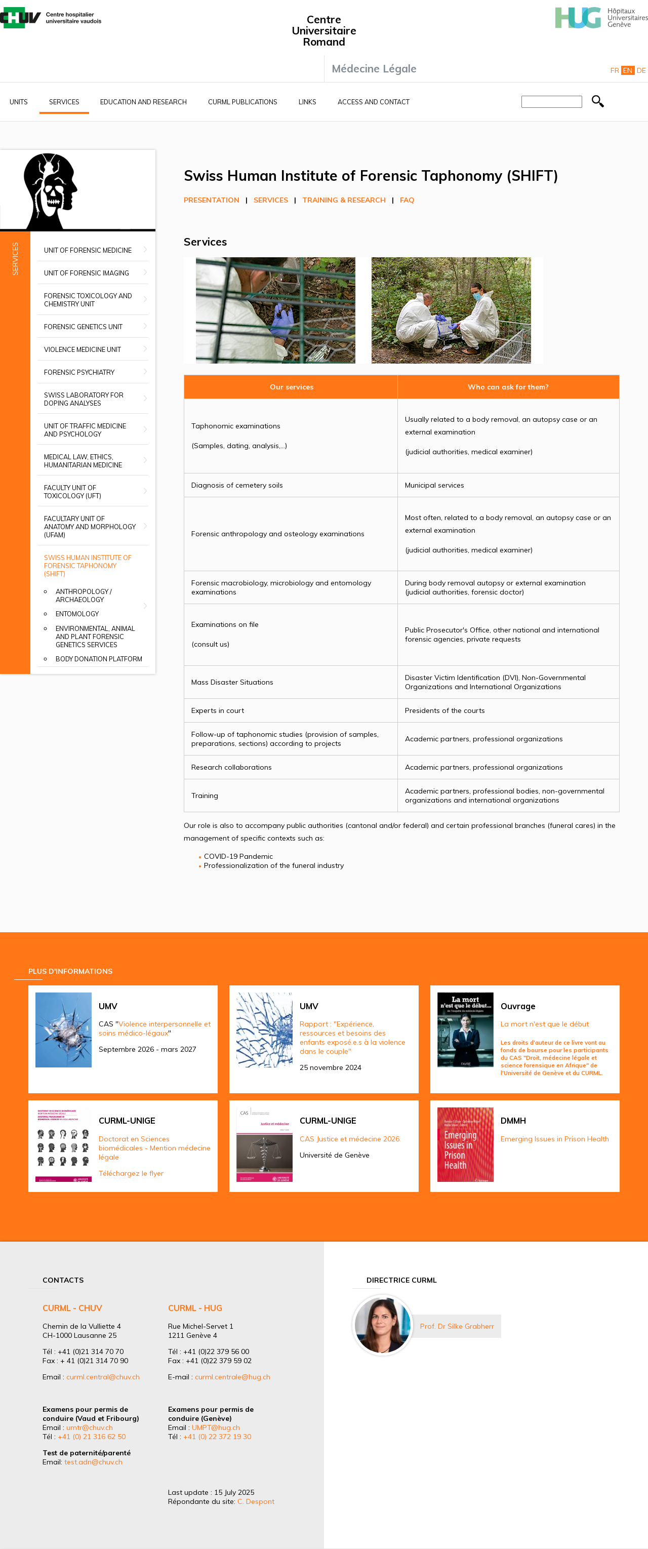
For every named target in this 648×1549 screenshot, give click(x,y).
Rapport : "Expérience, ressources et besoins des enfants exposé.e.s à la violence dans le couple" (353, 1037)
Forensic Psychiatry (79, 372)
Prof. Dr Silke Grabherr (457, 1326)
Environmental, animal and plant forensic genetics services (95, 636)
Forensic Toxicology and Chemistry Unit (88, 300)
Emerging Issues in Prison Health (555, 1138)
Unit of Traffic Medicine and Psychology (85, 430)
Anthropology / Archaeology (84, 595)
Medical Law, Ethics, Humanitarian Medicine (83, 461)
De (641, 70)
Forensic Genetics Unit (83, 327)
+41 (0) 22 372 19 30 (217, 1436)
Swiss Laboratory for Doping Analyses (84, 399)
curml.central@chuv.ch (103, 1376)
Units (19, 102)
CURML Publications (242, 102)
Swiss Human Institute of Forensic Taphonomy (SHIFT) (88, 565)
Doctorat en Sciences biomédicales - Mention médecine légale (155, 1148)
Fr (615, 70)
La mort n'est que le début (545, 1023)
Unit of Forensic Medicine (88, 250)
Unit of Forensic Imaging (86, 273)
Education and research (143, 102)
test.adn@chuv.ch (93, 1461)
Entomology (77, 614)
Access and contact (374, 102)
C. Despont (255, 1501)
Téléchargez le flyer (131, 1173)
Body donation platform (99, 659)
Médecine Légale (374, 68)
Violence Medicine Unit (82, 349)
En (627, 70)
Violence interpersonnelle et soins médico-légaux (155, 1028)
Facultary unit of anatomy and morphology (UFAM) (90, 526)
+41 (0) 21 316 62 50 (92, 1436)
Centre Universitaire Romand (324, 30)
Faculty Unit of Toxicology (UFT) (72, 492)
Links (307, 102)
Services (64, 102)
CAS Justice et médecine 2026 (349, 1138)
